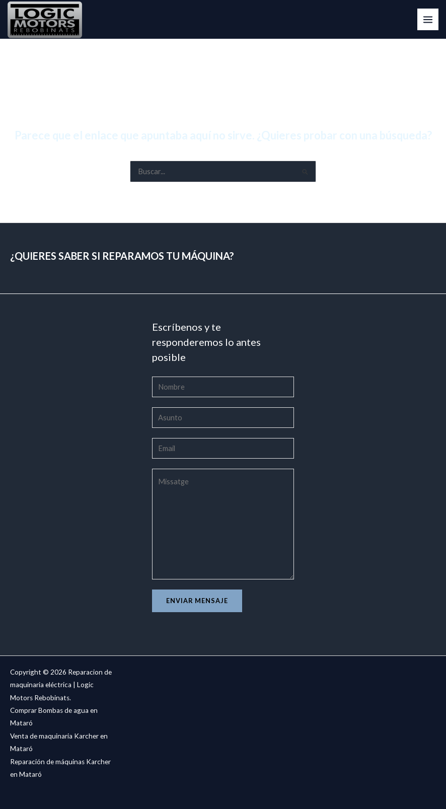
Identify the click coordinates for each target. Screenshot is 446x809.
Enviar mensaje (197, 601)
